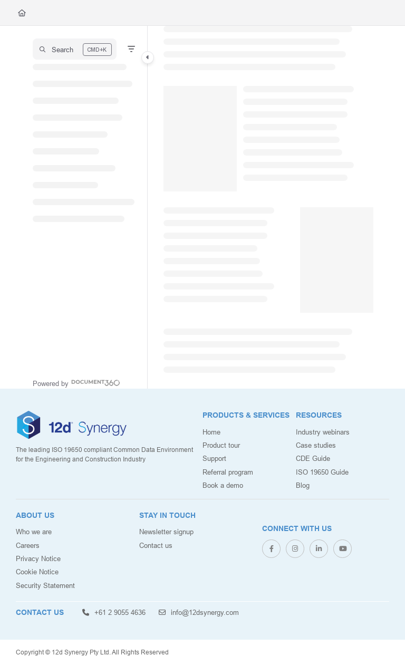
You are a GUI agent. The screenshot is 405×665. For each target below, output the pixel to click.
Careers (28, 545)
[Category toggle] (147, 57)
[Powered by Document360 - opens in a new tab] (76, 382)
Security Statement (45, 585)
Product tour (221, 445)
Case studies (316, 445)
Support (214, 458)
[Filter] (131, 49)
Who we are (34, 531)
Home (211, 432)
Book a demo (222, 485)
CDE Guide (313, 458)
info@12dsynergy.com (199, 612)
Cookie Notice (37, 571)
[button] (75, 49)
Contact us (155, 545)
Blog (303, 485)
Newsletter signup (166, 531)
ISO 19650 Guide (322, 472)
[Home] (22, 12)
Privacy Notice (38, 558)
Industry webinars (323, 432)
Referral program (227, 472)
